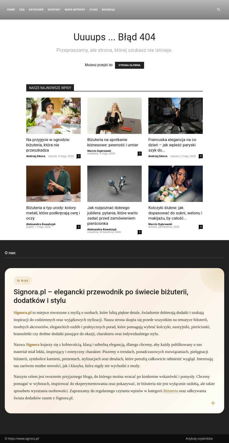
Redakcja (108, 9)
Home (11, 9)
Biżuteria (170, 391)
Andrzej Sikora (35, 156)
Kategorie (36, 9)
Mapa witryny (75, 9)
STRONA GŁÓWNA (130, 65)
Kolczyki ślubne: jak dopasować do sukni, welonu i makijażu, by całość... (175, 213)
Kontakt (54, 9)
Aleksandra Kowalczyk (41, 224)
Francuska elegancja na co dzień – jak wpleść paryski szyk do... (172, 145)
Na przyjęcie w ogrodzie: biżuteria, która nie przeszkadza (48, 145)
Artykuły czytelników (199, 439)
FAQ (22, 9)
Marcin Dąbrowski (99, 151)
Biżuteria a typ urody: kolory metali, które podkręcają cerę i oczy (53, 213)
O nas (93, 9)
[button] (218, 9)
